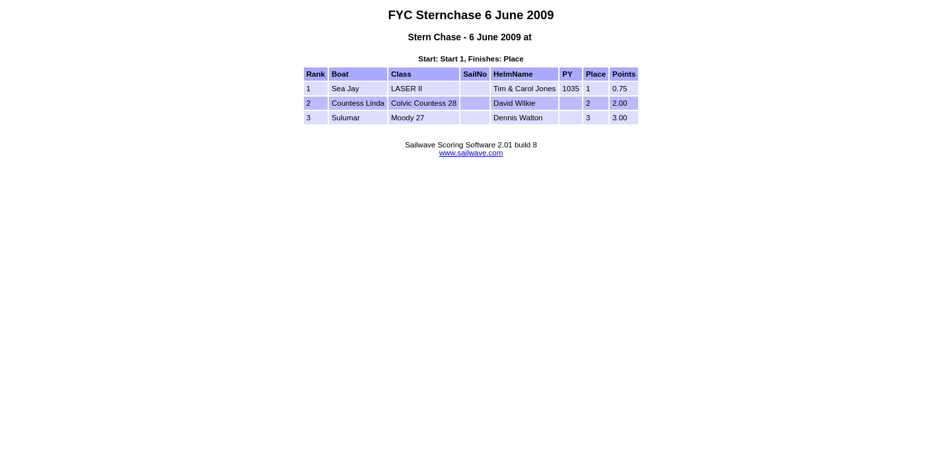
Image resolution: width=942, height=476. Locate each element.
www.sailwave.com (471, 153)
